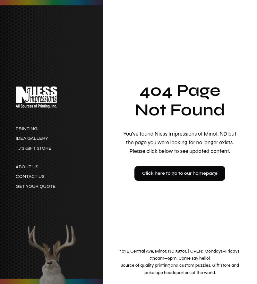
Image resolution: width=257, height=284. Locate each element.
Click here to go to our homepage (180, 173)
